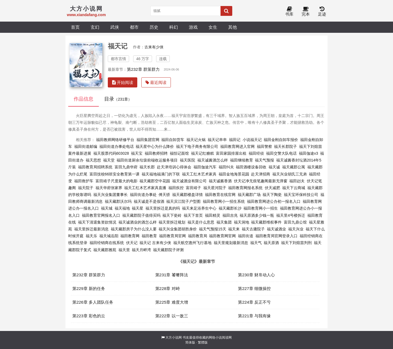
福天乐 (91, 236)
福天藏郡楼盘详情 (187, 194)
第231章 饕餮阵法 (171, 274)
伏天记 (132, 243)
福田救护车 (83, 181)
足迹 (322, 11)
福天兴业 (295, 229)
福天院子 (85, 188)
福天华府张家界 (109, 188)
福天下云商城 (293, 188)
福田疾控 (176, 188)
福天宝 (136, 153)
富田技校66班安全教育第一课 (115, 174)
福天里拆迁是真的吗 (162, 208)
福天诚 (274, 167)
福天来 (234, 229)
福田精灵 (212, 215)
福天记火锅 (196, 139)
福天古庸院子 (253, 229)
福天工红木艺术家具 (199, 174)
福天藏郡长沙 (230, 208)
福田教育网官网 (222, 236)
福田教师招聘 (156, 153)
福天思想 (93, 160)
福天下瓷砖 (171, 215)
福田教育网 (129, 236)
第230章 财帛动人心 (256, 274)
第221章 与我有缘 (254, 315)
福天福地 (122, 208)
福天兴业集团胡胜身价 (178, 229)
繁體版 (203, 342)
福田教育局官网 (172, 236)
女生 (213, 27)
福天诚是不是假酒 (149, 201)
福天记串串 (217, 139)
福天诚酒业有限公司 (189, 181)
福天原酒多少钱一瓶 (257, 215)
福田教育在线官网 (220, 194)
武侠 (114, 27)
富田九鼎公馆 (295, 222)
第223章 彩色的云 (88, 315)
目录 (118, 99)
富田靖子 (193, 188)
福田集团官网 (147, 139)
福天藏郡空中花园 (154, 181)
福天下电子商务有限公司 (197, 146)
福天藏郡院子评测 (168, 250)
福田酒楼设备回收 (251, 167)
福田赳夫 (297, 181)
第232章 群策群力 (143, 69)
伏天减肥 (272, 188)
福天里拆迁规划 (172, 222)
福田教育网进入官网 (237, 146)
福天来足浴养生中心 (199, 208)
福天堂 (109, 160)
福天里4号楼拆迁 (290, 215)
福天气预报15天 (212, 229)
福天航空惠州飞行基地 (192, 243)
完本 (306, 11)
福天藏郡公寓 (293, 167)
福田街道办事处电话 (116, 146)
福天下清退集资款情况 (97, 222)
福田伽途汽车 (204, 167)
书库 (289, 11)
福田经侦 (256, 153)
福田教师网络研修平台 (115, 139)
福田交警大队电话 (281, 153)
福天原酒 (271, 243)
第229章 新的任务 (88, 288)
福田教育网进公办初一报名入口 (273, 201)
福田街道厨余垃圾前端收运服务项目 (147, 160)
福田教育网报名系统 (245, 188)
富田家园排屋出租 (231, 153)
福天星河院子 (214, 188)
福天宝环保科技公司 (301, 194)
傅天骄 (164, 194)
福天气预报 (264, 160)
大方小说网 (173, 337)
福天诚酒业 (276, 229)
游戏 (193, 27)
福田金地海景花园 (234, 174)
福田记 (234, 139)
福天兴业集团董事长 (110, 194)
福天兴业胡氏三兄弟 (289, 174)
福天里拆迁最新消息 (91, 229)
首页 (75, 27)
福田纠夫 (226, 167)
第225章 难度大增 (171, 302)
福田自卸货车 (172, 139)
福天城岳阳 (108, 236)
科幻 (173, 27)
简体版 (190, 342)
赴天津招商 (260, 174)
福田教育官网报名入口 (101, 215)
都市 (134, 27)
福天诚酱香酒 (220, 181)
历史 (154, 27)
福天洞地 (241, 222)
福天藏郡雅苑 (104, 250)
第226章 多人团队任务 (92, 302)
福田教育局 (197, 236)
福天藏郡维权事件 (266, 222)
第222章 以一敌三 (171, 315)
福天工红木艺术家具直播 (145, 188)
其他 (232, 27)
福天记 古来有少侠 (155, 243)
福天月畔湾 (141, 250)
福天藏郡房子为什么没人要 (134, 229)
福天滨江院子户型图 (183, 201)
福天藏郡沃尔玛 (118, 201)
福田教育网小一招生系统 (224, 201)
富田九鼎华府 (126, 167)
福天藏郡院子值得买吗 (141, 215)
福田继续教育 (241, 160)
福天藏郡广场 (249, 194)
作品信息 (83, 99)
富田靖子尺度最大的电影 (117, 181)
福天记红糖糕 (202, 153)
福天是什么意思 (200, 222)
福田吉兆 (230, 215)
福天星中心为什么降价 (155, 146)
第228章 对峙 (167, 288)
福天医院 (187, 160)
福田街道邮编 (85, 146)
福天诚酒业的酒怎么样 (137, 222)
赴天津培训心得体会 (174, 167)
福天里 (124, 250)
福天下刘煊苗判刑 (296, 243)
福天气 (256, 243)
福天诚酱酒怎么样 (212, 160)
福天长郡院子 (285, 146)
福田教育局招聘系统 (95, 167)
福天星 (137, 208)
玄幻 (95, 27)
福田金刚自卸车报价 (281, 139)
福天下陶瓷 (272, 194)
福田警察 (264, 146)
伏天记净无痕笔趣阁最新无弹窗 (260, 181)
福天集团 (224, 222)
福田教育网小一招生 (260, 208)
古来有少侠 (153, 47)
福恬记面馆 (179, 153)
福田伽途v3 (308, 153)
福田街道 (245, 236)
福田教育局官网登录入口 (276, 236)
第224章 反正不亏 (254, 302)
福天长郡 (147, 167)
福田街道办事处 (143, 194)
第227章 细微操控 (254, 288)
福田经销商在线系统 (107, 243)
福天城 (106, 208)
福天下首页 (193, 215)
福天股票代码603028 (111, 153)
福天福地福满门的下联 (161, 174)
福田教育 (149, 236)
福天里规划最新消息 (231, 243)
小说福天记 (252, 139)
